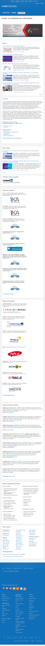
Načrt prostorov (18, 611)
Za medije (17, 616)
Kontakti (37, 3)
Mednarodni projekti (9, 301)
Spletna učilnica (6, 12)
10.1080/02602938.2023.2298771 (31, 463)
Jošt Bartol (5, 539)
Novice (5, 43)
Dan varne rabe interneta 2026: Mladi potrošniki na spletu (15, 63)
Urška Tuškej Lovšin (33, 542)
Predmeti (17, 605)
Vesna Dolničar (6, 543)
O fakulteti (31, 596)
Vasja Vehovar (6, 535)
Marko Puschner (19, 541)
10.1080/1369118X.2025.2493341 (11, 411)
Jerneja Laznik (6, 548)
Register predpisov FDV (34, 615)
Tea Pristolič (18, 540)
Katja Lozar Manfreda (20, 530)
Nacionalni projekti (8, 190)
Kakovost (13, 1)
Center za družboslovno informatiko (11, 571)
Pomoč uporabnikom (19, 612)
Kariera (3, 620)
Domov (3, 568)
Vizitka (30, 609)
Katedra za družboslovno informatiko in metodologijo (14, 554)
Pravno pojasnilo (18, 632)
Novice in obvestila (19, 598)
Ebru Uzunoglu (32, 544)
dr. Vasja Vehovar (18, 123)
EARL (3, 612)
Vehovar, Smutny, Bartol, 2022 (12, 105)
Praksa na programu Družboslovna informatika (12, 556)
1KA (11, 119)
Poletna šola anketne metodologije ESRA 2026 (13, 54)
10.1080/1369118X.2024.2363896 (23, 437)
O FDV (31, 594)
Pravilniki (17, 609)
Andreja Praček (19, 538)
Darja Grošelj (5, 544)
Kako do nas (31, 600)
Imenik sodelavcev (19, 603)
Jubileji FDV (31, 607)
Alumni (3, 622)
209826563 (11, 447)
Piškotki (32, 640)
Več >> (41, 94)
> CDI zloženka (6, 130)
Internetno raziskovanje (32, 118)
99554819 (11, 472)
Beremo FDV (4, 613)
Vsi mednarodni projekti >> (9, 395)
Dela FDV (31, 1)
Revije (26, 1)
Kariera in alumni (6, 618)
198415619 (11, 438)
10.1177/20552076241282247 (11, 446)
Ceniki (16, 607)
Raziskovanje (8, 568)
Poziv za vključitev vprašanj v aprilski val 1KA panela (14, 46)
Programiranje (39, 640)
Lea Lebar (31, 539)
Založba (22, 1)
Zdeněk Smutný (32, 538)
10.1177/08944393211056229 (33, 471)
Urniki (16, 601)
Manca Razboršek (19, 544)
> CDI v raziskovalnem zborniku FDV (10, 132)
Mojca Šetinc (18, 546)
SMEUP (3, 615)
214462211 (11, 430)
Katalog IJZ (31, 602)
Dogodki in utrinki (19, 599)
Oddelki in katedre (6, 598)
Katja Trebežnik (32, 530)
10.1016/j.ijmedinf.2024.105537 (11, 456)
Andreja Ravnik (19, 543)
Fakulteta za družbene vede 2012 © (21, 640)
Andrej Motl (18, 531)
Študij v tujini (4, 600)
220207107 (11, 421)
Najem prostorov (32, 616)
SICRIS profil (6, 133)
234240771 (11, 412)
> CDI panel (5, 127)
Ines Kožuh (31, 541)
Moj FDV (14, 12)
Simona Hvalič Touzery (6, 547)
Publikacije (4, 608)
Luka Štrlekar (19, 549)
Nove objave (6, 148)
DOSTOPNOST (21, 12)
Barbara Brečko (6, 531)
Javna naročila (18, 614)
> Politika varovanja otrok (8, 135)
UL (37, 1)
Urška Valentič (32, 531)
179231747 (11, 464)
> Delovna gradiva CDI (7, 125)
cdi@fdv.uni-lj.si (9, 138)
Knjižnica (17, 1)
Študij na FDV (5, 596)
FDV (9, 1)
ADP (35, 1)
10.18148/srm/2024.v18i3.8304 (15, 420)
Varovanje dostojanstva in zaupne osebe (20, 626)
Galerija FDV (31, 618)
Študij (3, 594)
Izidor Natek (18, 533)
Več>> (4, 283)
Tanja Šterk (18, 547)
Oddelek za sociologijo (28, 568)
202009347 (11, 457)
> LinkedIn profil (6, 134)
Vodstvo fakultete (33, 598)
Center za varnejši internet (8, 118)
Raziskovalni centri (17, 568)
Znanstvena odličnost (33, 611)
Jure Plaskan (18, 537)
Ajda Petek (18, 534)
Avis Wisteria (32, 534)
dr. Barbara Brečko (13, 122)
